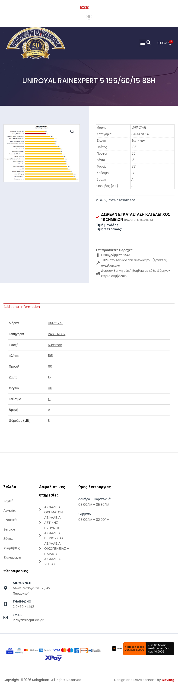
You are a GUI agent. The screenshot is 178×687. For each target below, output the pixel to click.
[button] (142, 43)
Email (17, 615)
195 (134, 147)
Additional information (21, 306)
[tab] (21, 306)
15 (132, 160)
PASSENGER (140, 134)
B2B (84, 7)
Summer (138, 140)
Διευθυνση (22, 583)
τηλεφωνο (22, 601)
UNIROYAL (138, 127)
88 (133, 166)
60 (133, 153)
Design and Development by (144, 680)
